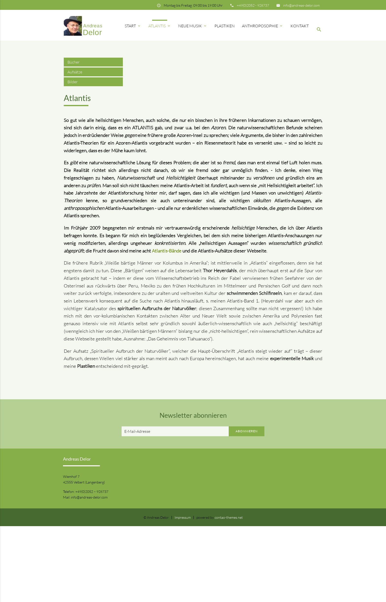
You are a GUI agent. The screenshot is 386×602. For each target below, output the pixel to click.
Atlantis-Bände (166, 327)
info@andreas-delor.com (301, 5)
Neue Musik (192, 26)
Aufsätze (74, 147)
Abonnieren (246, 507)
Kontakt (299, 25)
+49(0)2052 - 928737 (253, 5)
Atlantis (159, 26)
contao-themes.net (229, 593)
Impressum (183, 593)
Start (133, 26)
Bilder (72, 157)
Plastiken (224, 25)
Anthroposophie (262, 26)
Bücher (73, 137)
